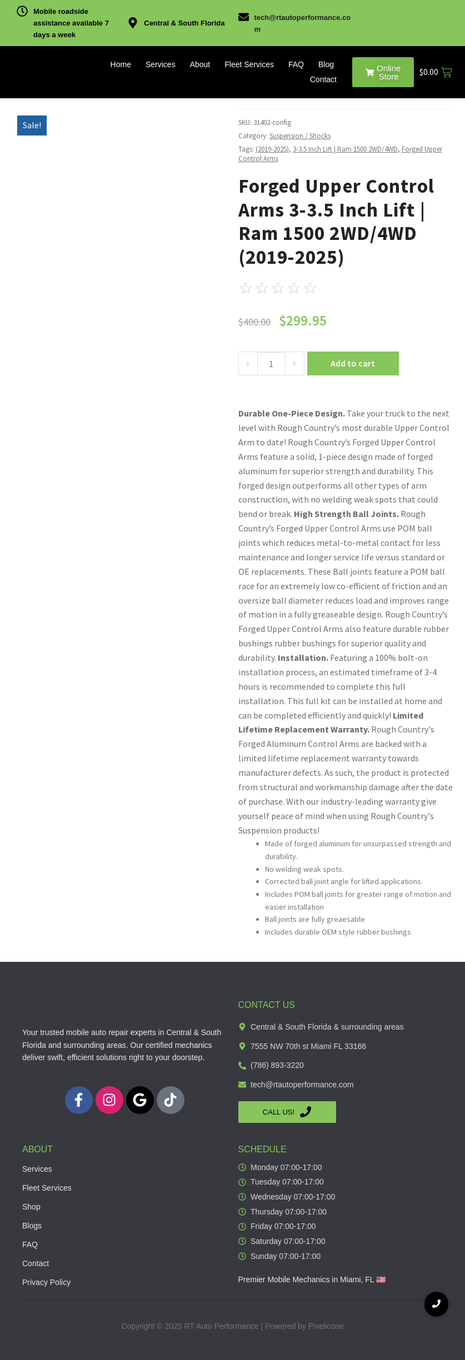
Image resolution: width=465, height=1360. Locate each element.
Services (161, 64)
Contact (323, 79)
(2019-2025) (272, 149)
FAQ (296, 64)
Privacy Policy (46, 1282)
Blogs (32, 1225)
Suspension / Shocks (300, 135)
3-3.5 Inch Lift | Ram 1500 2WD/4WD (345, 149)
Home (121, 64)
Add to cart (353, 363)
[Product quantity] (271, 363)
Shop (31, 1206)
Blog (326, 64)
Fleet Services (249, 64)
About (200, 64)
